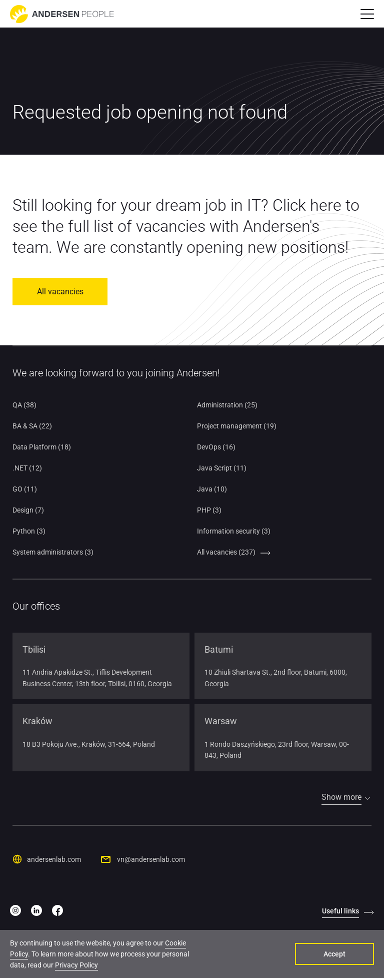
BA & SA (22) (32, 426)
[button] (367, 14)
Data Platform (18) (41, 447)
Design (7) (28, 510)
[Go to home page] (62, 14)
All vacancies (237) (226, 552)
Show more (342, 797)
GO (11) (24, 489)
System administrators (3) (53, 552)
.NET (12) (27, 468)
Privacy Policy (76, 965)
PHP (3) (209, 510)
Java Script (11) (221, 468)
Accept (335, 954)
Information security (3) (233, 531)
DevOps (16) (216, 447)
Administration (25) (227, 405)
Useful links (340, 911)
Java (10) (212, 489)
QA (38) (24, 405)
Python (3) (29, 531)
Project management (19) (236, 426)
